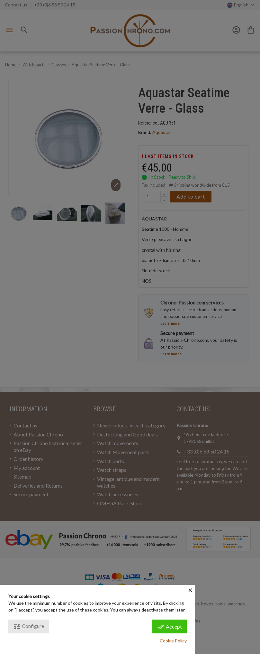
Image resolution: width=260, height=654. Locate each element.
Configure (28, 627)
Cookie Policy (173, 640)
